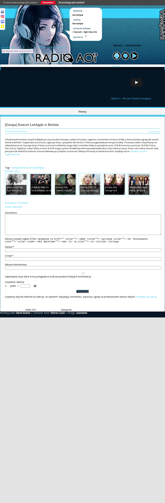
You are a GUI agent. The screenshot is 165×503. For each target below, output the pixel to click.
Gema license (23, 317)
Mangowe (66, 314)
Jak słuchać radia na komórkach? (17, 51)
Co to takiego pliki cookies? (72, 2)
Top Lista (41, 47)
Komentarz (11, 212)
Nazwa (9, 251)
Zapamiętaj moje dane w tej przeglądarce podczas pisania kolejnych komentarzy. (48, 281)
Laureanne (81, 317)
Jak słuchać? (8, 47)
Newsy (82, 111)
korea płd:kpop (36, 167)
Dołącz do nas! (57, 47)
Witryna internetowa (15, 269)
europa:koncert (19, 167)
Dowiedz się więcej (146, 301)
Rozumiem (48, 2)
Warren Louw (58, 317)
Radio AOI (30, 314)
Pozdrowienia (133, 45)
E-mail (9, 260)
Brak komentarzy (19, 131)
